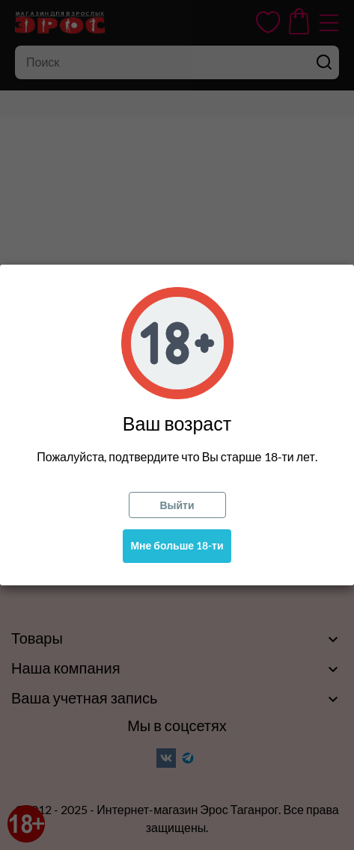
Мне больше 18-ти (176, 545)
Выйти (176, 505)
